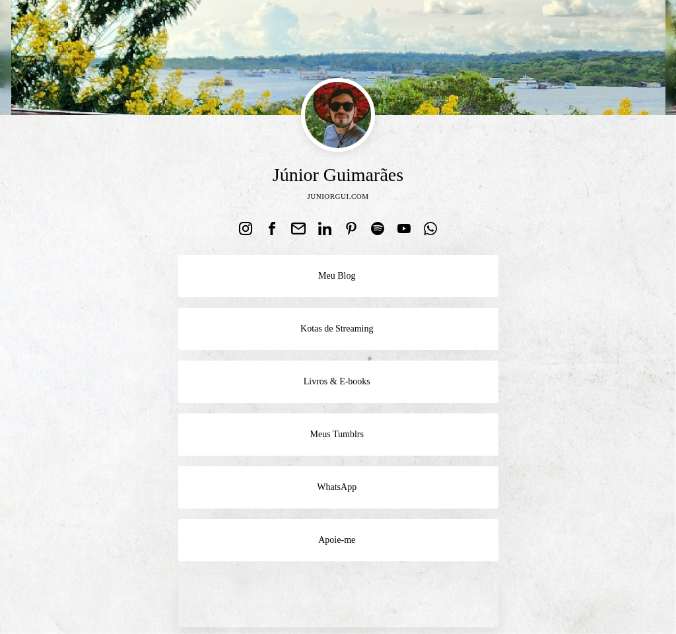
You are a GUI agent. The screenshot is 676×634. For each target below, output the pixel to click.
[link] (245, 228)
